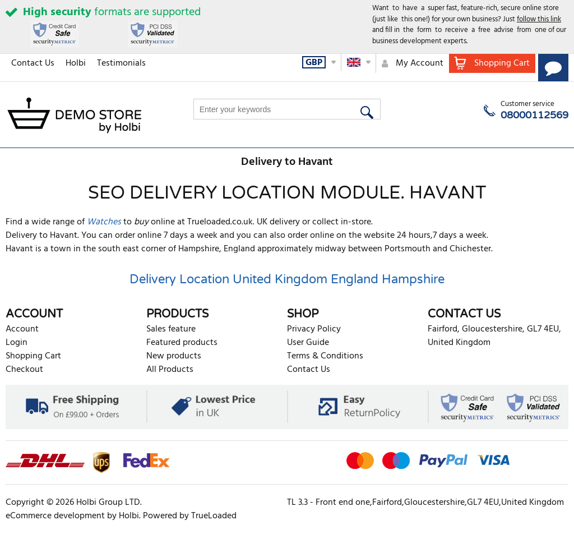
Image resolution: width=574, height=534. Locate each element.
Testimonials (121, 63)
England (354, 279)
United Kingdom (280, 279)
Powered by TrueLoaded (190, 516)
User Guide (308, 342)
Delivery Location (179, 279)
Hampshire (413, 279)
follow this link (539, 19)
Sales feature (171, 329)
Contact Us (32, 63)
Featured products (181, 342)
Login (16, 342)
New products (173, 356)
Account (22, 329)
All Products (169, 369)
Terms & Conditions (325, 356)
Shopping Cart (33, 356)
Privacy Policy (314, 329)
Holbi (76, 63)
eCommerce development (55, 516)
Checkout (24, 369)
